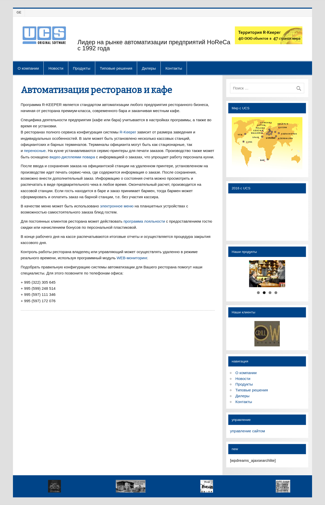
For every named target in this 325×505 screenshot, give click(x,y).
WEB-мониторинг (132, 258)
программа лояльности (144, 221)
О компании (28, 68)
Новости (55, 68)
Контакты (173, 68)
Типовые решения (116, 68)
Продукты (81, 68)
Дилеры (149, 68)
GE (19, 12)
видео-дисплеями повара (72, 157)
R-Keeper (128, 132)
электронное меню (117, 206)
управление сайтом (247, 431)
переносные (35, 150)
